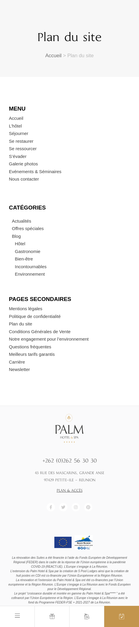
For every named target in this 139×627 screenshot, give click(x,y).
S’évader (17, 156)
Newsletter (19, 369)
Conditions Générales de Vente (40, 331)
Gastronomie (27, 251)
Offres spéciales (28, 228)
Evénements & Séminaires (35, 171)
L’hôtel (15, 125)
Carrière (17, 361)
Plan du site (20, 323)
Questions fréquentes (30, 346)
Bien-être (24, 258)
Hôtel (20, 243)
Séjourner (18, 133)
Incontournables (31, 266)
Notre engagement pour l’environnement (49, 339)
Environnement (30, 274)
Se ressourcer (23, 148)
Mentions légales (25, 308)
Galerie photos (23, 163)
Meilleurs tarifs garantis (32, 354)
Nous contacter (24, 178)
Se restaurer (21, 141)
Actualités (21, 221)
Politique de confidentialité (35, 316)
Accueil (53, 55)
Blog (16, 236)
